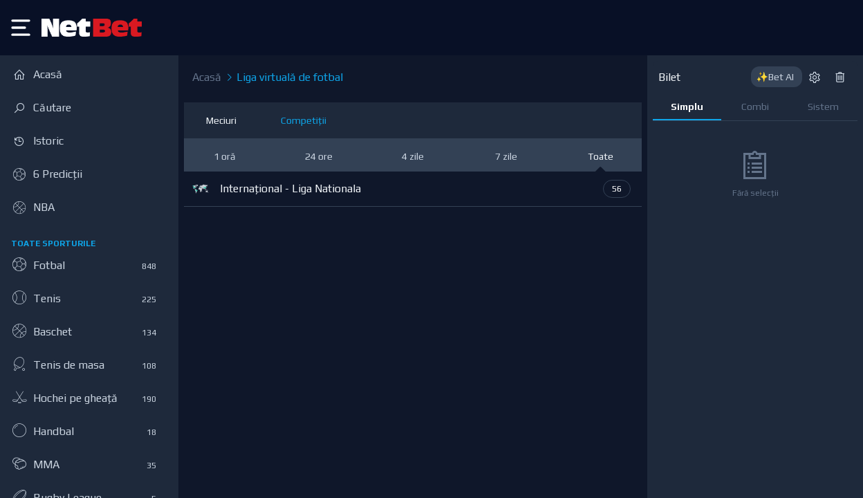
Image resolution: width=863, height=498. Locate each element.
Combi (755, 106)
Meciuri (221, 120)
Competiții (303, 120)
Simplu (687, 106)
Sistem (823, 106)
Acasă (206, 77)
